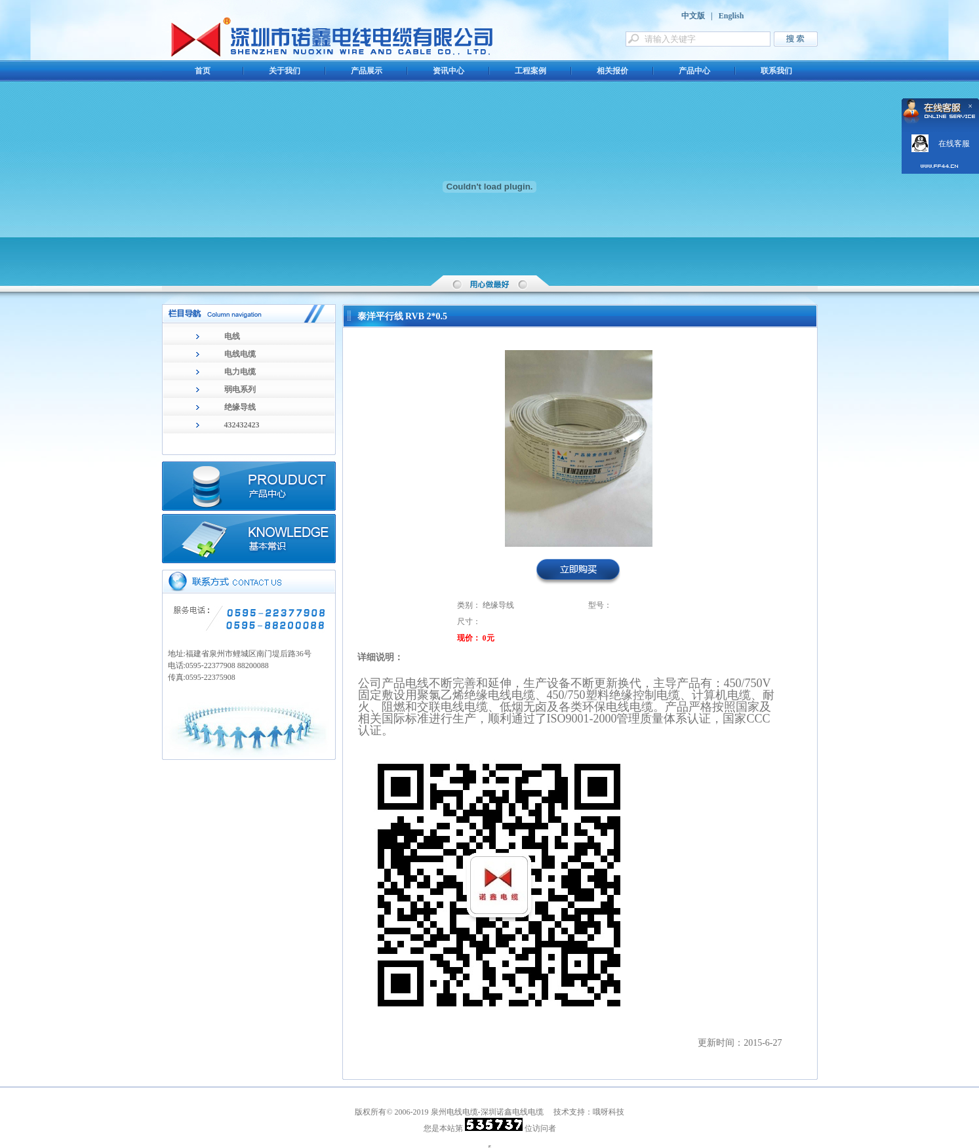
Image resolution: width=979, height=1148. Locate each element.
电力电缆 (240, 371)
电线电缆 (240, 354)
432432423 (242, 424)
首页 (202, 70)
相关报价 (612, 70)
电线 (232, 336)
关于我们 (284, 70)
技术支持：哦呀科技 (588, 1112)
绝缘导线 (240, 407)
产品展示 (366, 70)
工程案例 (530, 70)
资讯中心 (448, 70)
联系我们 (776, 70)
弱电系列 (240, 389)
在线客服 (954, 143)
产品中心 (694, 70)
